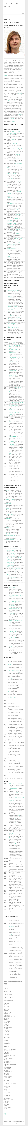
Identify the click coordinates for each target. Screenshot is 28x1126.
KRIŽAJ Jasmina (7, 1039)
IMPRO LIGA (8, 504)
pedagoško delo (18, 981)
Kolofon (5, 1114)
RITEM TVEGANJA (12, 370)
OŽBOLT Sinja (6, 1054)
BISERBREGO (12, 605)
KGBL (15, 843)
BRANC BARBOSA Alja (8, 999)
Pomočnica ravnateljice (14, 788)
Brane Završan (18, 387)
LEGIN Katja (6, 1040)
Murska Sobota (11, 305)
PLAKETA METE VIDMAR (14, 940)
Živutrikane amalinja (15, 672)
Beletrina (9, 575)
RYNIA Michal (6, 1074)
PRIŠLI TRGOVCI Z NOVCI (13, 323)
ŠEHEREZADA (9, 519)
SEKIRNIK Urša (7, 1077)
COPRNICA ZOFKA (13, 631)
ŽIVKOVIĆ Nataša (7, 1107)
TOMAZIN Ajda (7, 1092)
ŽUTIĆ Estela (6, 1108)
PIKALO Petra (6, 1059)
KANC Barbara (6, 1024)
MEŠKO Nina (6, 1046)
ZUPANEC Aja (6, 1105)
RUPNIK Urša (6, 1073)
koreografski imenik (11, 5)
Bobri (9, 321)
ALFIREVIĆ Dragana (8, 994)
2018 (14, 697)
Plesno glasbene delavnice (13, 670)
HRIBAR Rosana (7, 1015)
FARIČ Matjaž (6, 1009)
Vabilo (5, 1113)
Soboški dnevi (13, 556)
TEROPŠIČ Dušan (7, 1088)
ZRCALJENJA (11, 421)
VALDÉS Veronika (7, 1097)
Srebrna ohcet (13, 577)
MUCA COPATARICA (11, 248)
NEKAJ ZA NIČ (12, 409)
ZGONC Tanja (6, 1104)
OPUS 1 (15, 822)
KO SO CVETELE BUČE (10, 535)
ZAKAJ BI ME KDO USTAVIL (14, 357)
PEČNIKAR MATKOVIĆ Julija (9, 1055)
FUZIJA (8, 168)
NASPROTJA (17, 233)
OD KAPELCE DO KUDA (14, 601)
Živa (19, 815)
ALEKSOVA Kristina (7, 993)
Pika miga (11, 837)
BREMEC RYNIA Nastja (8, 1000)
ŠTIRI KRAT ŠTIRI (12, 437)
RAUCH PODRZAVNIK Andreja (10, 1064)
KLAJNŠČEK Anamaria (8, 1027)
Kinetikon (20, 114)
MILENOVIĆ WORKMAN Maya (10, 1049)
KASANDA (8, 490)
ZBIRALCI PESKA (12, 637)
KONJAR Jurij (6, 1033)
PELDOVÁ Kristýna (7, 1056)
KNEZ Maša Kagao (7, 1030)
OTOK (10, 391)
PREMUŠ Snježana (7, 1062)
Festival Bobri (13, 553)
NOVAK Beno (6, 1052)
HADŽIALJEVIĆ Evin (7, 1012)
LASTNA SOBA (18, 209)
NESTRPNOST (12, 646)
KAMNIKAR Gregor (7, 1022)
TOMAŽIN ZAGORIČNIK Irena (9, 1094)
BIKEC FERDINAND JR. (13, 405)
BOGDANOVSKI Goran (8, 997)
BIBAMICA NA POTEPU (12, 311)
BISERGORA (11, 613)
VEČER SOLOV (10, 197)
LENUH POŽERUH (10, 499)
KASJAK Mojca (6, 1025)
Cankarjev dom (19, 317)
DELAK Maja (6, 1003)
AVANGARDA (18, 214)
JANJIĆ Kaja (6, 1019)
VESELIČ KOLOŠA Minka (8, 1100)
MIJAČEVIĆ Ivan (7, 1048)
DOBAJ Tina (6, 1005)
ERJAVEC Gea (6, 1006)
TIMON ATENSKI (9, 514)
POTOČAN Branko (7, 1061)
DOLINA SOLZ (12, 587)
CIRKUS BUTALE (11, 318)
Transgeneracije (12, 934)
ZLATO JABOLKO (12, 444)
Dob (7, 580)
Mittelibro (14, 555)
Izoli (16, 818)
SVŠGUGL (20, 93)
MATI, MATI (9, 185)
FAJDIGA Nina (6, 1008)
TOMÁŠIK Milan (7, 1091)
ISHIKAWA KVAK (12, 441)
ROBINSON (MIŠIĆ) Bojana (9, 1068)
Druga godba (10, 297)
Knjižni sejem (9, 563)
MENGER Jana (6, 1045)
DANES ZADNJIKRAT (13, 349)
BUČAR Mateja (6, 1002)
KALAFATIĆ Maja (7, 1021)
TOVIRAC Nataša (7, 1095)
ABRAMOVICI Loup (7, 991)
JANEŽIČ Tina (6, 1018)
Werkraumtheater (10, 565)
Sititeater (17, 308)
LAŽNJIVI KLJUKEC (11, 315)
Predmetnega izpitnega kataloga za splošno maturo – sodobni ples (16, 799)
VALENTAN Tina (7, 1098)
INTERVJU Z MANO (19, 163)
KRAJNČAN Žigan (7, 1037)
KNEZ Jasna (6, 1028)
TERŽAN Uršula (7, 1089)
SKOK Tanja (6, 1079)
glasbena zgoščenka (11, 550)
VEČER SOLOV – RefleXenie (12, 223)
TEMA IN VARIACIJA (19, 159)
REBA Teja (6, 1065)
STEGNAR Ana (6, 1085)
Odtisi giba (10, 664)
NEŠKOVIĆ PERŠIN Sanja (9, 1051)
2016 (11, 697)
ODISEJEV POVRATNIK (13, 453)
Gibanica (13, 121)
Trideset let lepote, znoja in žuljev (16, 783)
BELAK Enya (6, 996)
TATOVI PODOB (12, 342)
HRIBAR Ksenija (7, 1013)
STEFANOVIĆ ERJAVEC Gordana (10, 1083)
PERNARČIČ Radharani (8, 1058)
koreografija (11, 981)
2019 (16, 697)
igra (6, 981)
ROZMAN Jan (6, 1070)
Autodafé (12, 118)
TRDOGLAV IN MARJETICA (13, 327)
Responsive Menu (23, 13)
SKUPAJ (13, 139)
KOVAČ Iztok (6, 1034)
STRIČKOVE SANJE (10, 540)
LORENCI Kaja (6, 1042)
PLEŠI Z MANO (18, 181)
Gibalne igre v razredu (12, 678)
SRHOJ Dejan (6, 1080)
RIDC (21, 68)
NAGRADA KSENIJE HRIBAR (14, 919)
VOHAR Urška (6, 1101)
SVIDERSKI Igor (7, 1086)
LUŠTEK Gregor (7, 1043)
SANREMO (8, 527)
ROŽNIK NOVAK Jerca (8, 1071)
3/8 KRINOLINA (18, 238)
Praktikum (17, 793)
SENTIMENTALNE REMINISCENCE (16, 402)
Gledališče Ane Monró (10, 533)
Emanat (11, 226)
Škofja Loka (9, 566)
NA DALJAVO (14, 143)
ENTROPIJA (17, 154)
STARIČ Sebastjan (7, 1082)
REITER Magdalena (7, 1067)
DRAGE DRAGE (12, 352)
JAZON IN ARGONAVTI (11, 173)
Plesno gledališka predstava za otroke (15, 660)
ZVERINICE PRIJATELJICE (12, 549)
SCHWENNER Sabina (8, 1076)
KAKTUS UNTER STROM (14, 375)
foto (16, 373)
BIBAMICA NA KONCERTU (13, 290)
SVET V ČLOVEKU (10, 203)
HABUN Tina (6, 1010)
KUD (18, 569)
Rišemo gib (10, 693)
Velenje (15, 306)
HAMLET (8, 508)
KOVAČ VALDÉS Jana (8, 1036)
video (12, 178)
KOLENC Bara (6, 1031)
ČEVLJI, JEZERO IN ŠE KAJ (17, 148)
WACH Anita (6, 1103)
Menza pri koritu (10, 562)
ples (6, 983)
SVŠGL (16, 157)
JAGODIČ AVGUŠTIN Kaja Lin (9, 1016)
